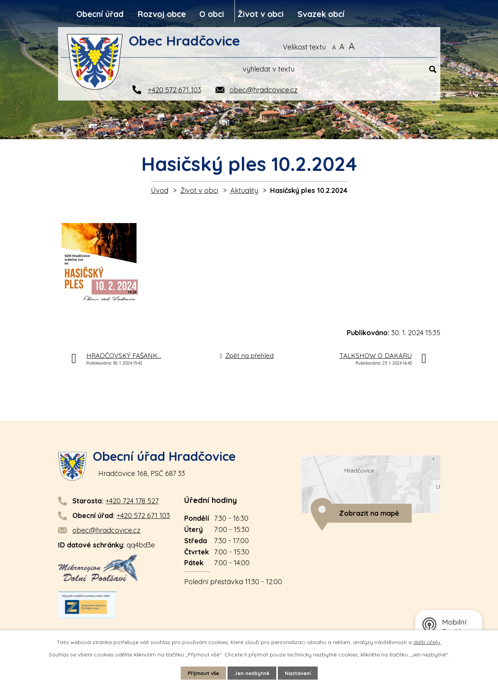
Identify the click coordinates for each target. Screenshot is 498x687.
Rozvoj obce (161, 14)
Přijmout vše (201, 672)
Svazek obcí (321, 14)
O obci (211, 14)
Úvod (159, 190)
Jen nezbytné (252, 672)
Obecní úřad (99, 14)
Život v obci (261, 14)
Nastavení (300, 672)
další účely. (427, 641)
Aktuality (244, 190)
